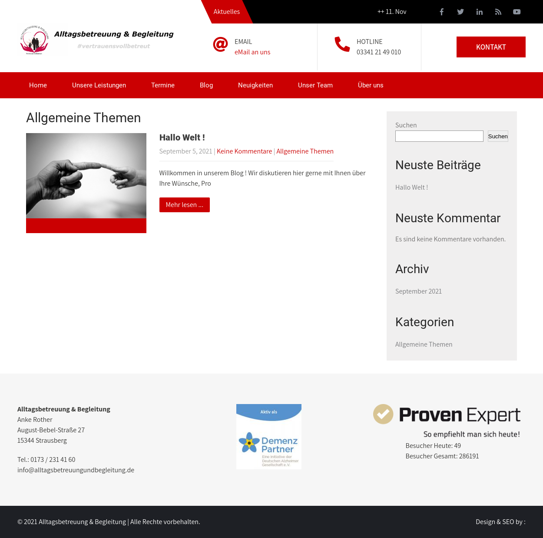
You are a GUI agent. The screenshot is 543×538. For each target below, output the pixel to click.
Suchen (406, 125)
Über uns (371, 85)
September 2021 (418, 291)
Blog (206, 85)
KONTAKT (491, 47)
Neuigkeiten (255, 85)
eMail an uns (252, 52)
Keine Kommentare (244, 151)
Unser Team (315, 85)
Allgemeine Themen (305, 151)
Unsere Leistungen (99, 85)
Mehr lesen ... (185, 204)
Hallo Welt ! (182, 137)
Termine (163, 85)
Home (38, 85)
